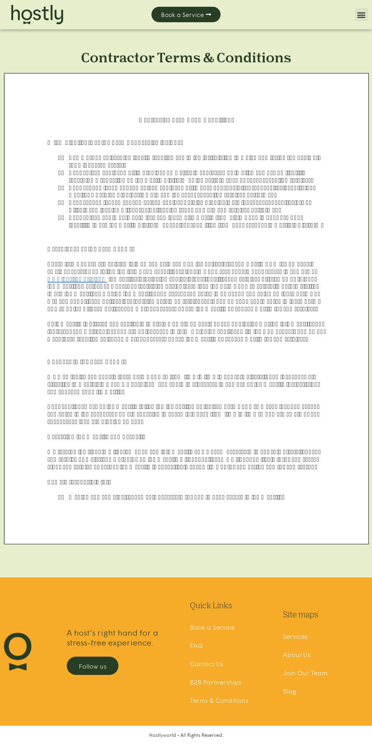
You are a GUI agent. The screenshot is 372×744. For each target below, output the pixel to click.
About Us (296, 654)
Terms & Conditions (219, 700)
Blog (289, 690)
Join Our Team (305, 672)
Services (295, 636)
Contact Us (206, 663)
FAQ (196, 645)
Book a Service (212, 627)
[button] (361, 14)
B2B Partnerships (216, 681)
